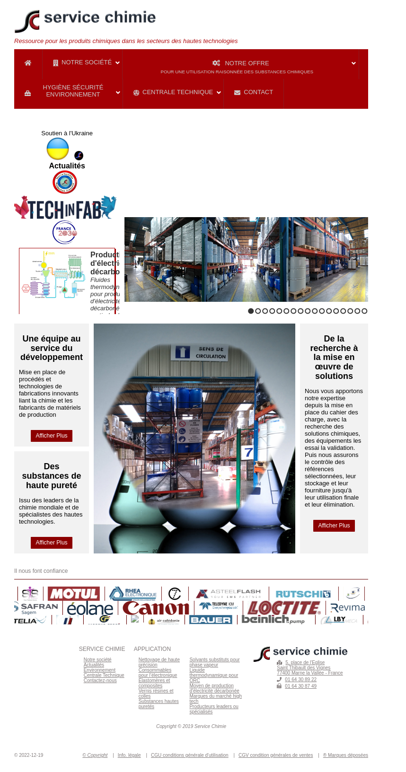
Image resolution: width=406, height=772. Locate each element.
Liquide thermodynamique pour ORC (213, 675)
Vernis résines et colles (156, 693)
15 (350, 311)
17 (365, 311)
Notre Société (82, 62)
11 (322, 311)
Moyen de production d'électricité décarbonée (214, 688)
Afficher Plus (51, 435)
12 (329, 311)
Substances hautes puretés (159, 704)
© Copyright (94, 755)
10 (315, 311)
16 (357, 311)
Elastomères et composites (154, 683)
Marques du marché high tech (215, 698)
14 (343, 311)
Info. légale (129, 755)
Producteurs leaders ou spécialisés (213, 709)
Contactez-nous (100, 680)
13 (336, 311)
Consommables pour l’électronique (158, 672)
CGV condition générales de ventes (275, 755)
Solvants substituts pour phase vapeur (214, 662)
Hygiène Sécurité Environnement (64, 91)
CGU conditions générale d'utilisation (190, 755)
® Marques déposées (345, 755)
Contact (253, 92)
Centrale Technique (173, 92)
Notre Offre (259, 66)
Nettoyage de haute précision (159, 662)
